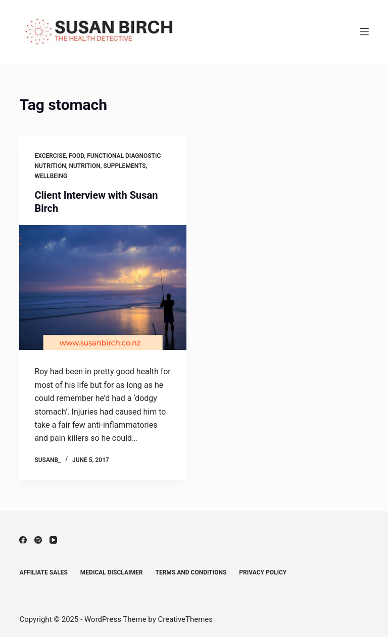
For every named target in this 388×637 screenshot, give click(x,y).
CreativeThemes (185, 619)
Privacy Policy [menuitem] (262, 572)
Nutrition (84, 165)
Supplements (125, 165)
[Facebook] (23, 540)
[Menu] (364, 31)
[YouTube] (53, 540)
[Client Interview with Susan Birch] (102, 287)
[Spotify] (38, 540)
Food (76, 155)
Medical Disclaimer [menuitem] (111, 572)
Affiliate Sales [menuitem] (43, 572)
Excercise (50, 155)
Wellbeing (50, 176)
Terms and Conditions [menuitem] (190, 572)
